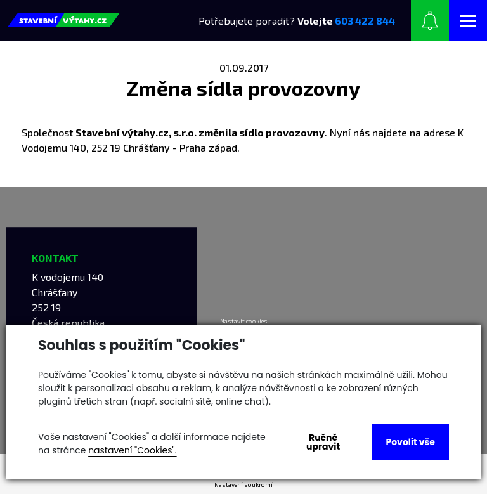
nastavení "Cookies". (132, 450)
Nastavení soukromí (243, 484)
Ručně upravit (323, 442)
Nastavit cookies (244, 321)
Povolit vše (410, 442)
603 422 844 (365, 21)
